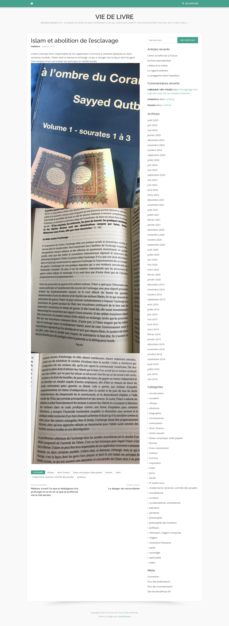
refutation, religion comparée (165, 532)
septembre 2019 (156, 299)
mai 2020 (152, 264)
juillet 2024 (153, 160)
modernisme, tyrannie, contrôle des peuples (53, 477)
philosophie (155, 517)
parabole (154, 512)
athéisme (154, 408)
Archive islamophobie (159, 60)
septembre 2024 (156, 155)
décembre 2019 (155, 284)
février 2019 (154, 334)
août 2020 (152, 249)
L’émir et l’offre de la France (162, 55)
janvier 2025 (154, 135)
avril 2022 (152, 189)
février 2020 (154, 274)
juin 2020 (152, 259)
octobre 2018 (154, 354)
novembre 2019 (156, 289)
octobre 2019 (154, 294)
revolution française (160, 542)
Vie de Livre (114, 16)
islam (118, 472)
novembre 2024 (156, 145)
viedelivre (35, 46)
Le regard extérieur (157, 70)
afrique (50, 472)
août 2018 (152, 364)
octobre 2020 (154, 239)
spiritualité (155, 557)
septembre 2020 (156, 244)
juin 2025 (152, 125)
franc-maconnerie (159, 448)
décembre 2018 (155, 344)
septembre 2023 (156, 174)
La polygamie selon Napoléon (163, 75)
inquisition (155, 462)
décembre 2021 (155, 199)
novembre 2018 (156, 349)
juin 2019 (152, 314)
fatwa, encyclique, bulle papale (87, 472)
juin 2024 (152, 164)
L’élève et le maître (157, 65)
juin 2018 (152, 374)
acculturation (156, 393)
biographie (155, 413)
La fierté (169, 99)
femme (153, 443)
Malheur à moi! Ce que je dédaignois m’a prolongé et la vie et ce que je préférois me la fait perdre (54, 492)
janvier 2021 (154, 224)
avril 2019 (152, 324)
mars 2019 (153, 329)
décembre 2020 (155, 229)
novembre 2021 (156, 204)
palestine (154, 507)
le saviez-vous (156, 482)
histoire (108, 472)
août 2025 (152, 120)
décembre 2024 (155, 140)
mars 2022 (153, 194)
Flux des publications (158, 581)
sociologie (154, 552)
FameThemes (124, 616)
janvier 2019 (154, 339)
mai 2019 (152, 319)
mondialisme (156, 492)
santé (152, 547)
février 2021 (154, 219)
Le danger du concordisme (124, 488)
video (152, 562)
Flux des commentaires (160, 586)
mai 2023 (152, 179)
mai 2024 (152, 169)
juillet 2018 (153, 369)
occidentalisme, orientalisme (164, 502)
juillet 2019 (153, 309)
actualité (154, 398)
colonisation (156, 423)
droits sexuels (156, 433)
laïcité (152, 477)
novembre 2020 (156, 234)
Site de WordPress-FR (159, 591)
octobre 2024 (154, 150)
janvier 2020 (154, 279)
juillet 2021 (153, 214)
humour (153, 458)
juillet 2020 (153, 254)
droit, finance (63, 472)
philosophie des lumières (163, 522)
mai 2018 (152, 379)
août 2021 (152, 209)
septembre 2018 (156, 359)
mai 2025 (152, 130)
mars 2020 (153, 269)
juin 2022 (152, 184)
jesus (152, 472)
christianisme (156, 418)
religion (153, 537)
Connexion (153, 576)
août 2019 (152, 304)
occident (154, 497)
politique (81, 477)
